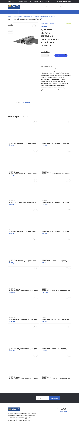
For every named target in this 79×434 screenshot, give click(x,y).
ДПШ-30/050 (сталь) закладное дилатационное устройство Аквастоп (56, 268)
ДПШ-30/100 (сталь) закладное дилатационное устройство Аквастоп (56, 297)
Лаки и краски (57, 12)
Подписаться (54, 405)
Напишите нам (63, 418)
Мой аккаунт (61, 7)
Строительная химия (43, 12)
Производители (68, 1)
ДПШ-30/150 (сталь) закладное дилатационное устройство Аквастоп (23, 326)
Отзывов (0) (26, 103)
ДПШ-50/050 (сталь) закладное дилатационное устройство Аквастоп (23, 355)
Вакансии (59, 1)
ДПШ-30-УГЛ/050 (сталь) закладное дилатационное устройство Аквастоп (56, 326)
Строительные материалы (26, 12)
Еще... (67, 12)
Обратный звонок (23, 1)
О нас (32, 1)
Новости (37, 1)
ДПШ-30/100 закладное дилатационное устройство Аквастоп (23, 180)
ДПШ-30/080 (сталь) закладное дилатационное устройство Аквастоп (23, 297)
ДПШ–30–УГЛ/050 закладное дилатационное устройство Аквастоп (23, 209)
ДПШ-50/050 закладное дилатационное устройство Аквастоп (56, 209)
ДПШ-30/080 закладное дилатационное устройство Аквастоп (56, 150)
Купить (61, 56)
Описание (17, 103)
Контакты (53, 1)
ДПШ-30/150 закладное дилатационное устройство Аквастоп (56, 180)
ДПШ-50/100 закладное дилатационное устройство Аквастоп (56, 238)
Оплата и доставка (45, 1)
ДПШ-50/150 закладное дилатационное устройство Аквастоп (23, 268)
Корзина (68, 7)
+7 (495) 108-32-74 (12, 1)
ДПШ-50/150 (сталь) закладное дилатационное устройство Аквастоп (56, 385)
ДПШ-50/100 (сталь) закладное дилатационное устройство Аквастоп (23, 385)
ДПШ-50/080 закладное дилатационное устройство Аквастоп (23, 238)
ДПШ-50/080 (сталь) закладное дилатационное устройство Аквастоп (56, 355)
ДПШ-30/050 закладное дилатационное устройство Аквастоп (23, 150)
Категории (10, 12)
